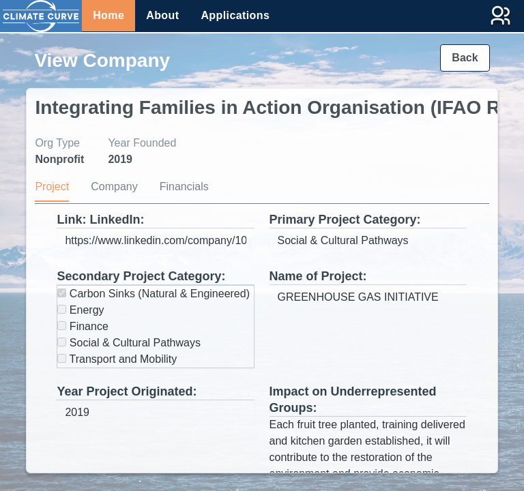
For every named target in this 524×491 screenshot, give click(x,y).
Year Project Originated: (126, 391)
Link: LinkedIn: (100, 219)
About (162, 15)
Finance (82, 326)
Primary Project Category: (345, 219)
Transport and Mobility (117, 359)
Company (114, 186)
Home (108, 15)
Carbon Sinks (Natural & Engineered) (153, 293)
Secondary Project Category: (141, 276)
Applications (235, 15)
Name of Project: (318, 276)
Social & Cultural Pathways (129, 342)
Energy (80, 310)
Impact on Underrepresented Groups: (353, 400)
